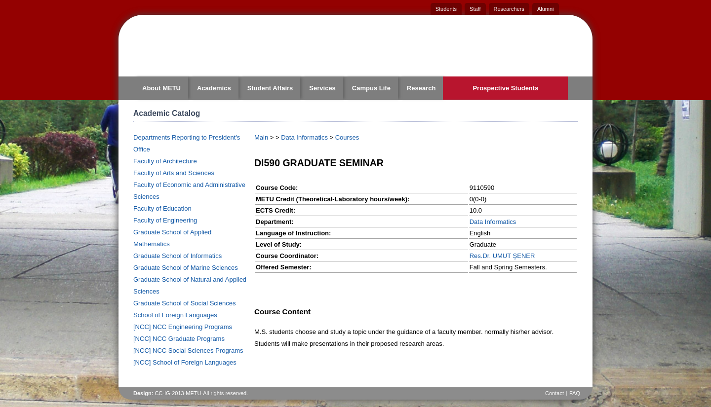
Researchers (509, 9)
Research (421, 88)
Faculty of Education (162, 208)
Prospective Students (505, 88)
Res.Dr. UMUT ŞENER (502, 255)
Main (261, 137)
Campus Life (371, 88)
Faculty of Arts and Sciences (173, 173)
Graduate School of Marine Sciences (185, 267)
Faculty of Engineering (165, 220)
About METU (161, 88)
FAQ (574, 393)
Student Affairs (270, 88)
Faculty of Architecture (165, 161)
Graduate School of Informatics (177, 255)
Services (322, 88)
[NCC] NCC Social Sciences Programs (188, 350)
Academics (214, 88)
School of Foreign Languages (175, 315)
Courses (347, 137)
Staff (475, 9)
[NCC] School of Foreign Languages (185, 362)
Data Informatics (304, 137)
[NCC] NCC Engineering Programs (182, 327)
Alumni (545, 9)
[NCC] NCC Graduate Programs (179, 338)
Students (446, 9)
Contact (554, 393)
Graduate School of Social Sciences (184, 303)
